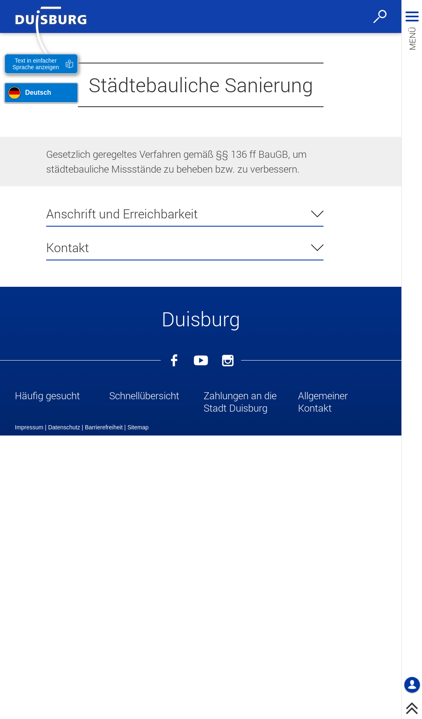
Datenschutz (64, 710)
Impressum (29, 710)
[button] (59, 397)
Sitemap (137, 710)
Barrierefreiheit (104, 710)
